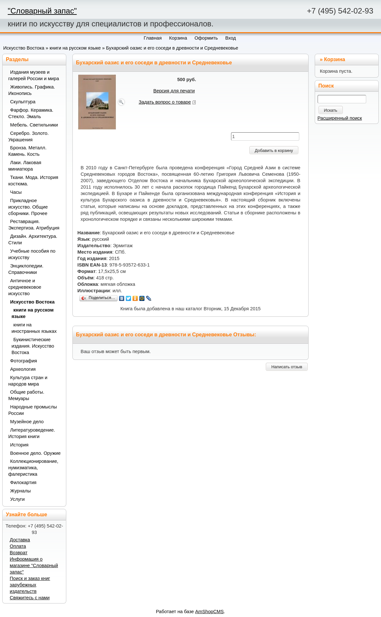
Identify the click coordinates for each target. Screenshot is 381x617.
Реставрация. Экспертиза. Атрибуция (34, 224)
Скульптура (23, 101)
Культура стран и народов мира (28, 381)
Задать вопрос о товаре (165, 102)
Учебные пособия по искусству (31, 254)
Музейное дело (27, 421)
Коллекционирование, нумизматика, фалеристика (33, 468)
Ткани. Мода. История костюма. (33, 180)
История (19, 444)
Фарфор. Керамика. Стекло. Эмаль (30, 113)
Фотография (23, 360)
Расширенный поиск (340, 118)
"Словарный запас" (42, 10)
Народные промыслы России (32, 410)
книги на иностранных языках (34, 328)
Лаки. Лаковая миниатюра (25, 166)
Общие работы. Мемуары (26, 395)
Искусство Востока (23, 48)
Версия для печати (174, 90)
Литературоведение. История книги (31, 433)
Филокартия (23, 482)
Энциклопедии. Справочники (25, 269)
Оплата (18, 546)
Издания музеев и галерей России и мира (33, 75)
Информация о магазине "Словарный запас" (34, 565)
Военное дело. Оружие (35, 453)
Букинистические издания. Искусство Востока (33, 346)
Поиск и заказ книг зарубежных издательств (30, 585)
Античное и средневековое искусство (25, 287)
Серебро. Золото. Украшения (28, 136)
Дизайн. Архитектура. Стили (32, 239)
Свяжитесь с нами (30, 597)
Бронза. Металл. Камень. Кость (27, 151)
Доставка (20, 539)
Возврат (18, 552)
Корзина (334, 59)
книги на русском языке (75, 48)
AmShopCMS (209, 611)
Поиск (326, 86)
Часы (16, 192)
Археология (23, 369)
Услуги (17, 499)
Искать (331, 110)
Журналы (20, 490)
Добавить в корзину (274, 150)
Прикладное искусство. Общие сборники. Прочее (28, 207)
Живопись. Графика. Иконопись (31, 90)
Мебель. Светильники (34, 124)
